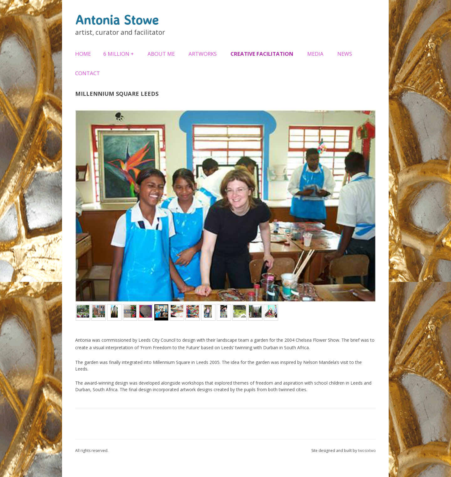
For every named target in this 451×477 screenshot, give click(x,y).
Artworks (203, 53)
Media (315, 53)
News (344, 53)
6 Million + (118, 53)
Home (83, 53)
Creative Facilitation (262, 53)
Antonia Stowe (116, 20)
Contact (87, 73)
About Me (161, 53)
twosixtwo (367, 450)
